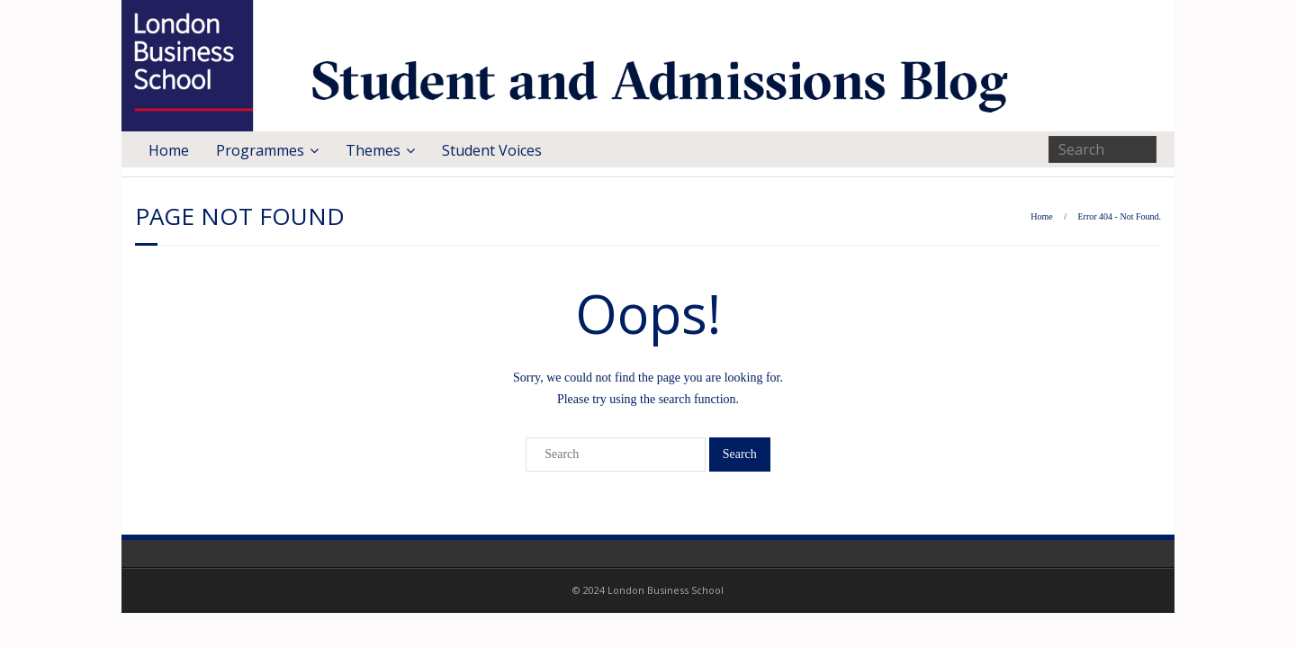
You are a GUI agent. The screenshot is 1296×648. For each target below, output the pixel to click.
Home (168, 150)
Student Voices (492, 150)
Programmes (260, 150)
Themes (373, 150)
